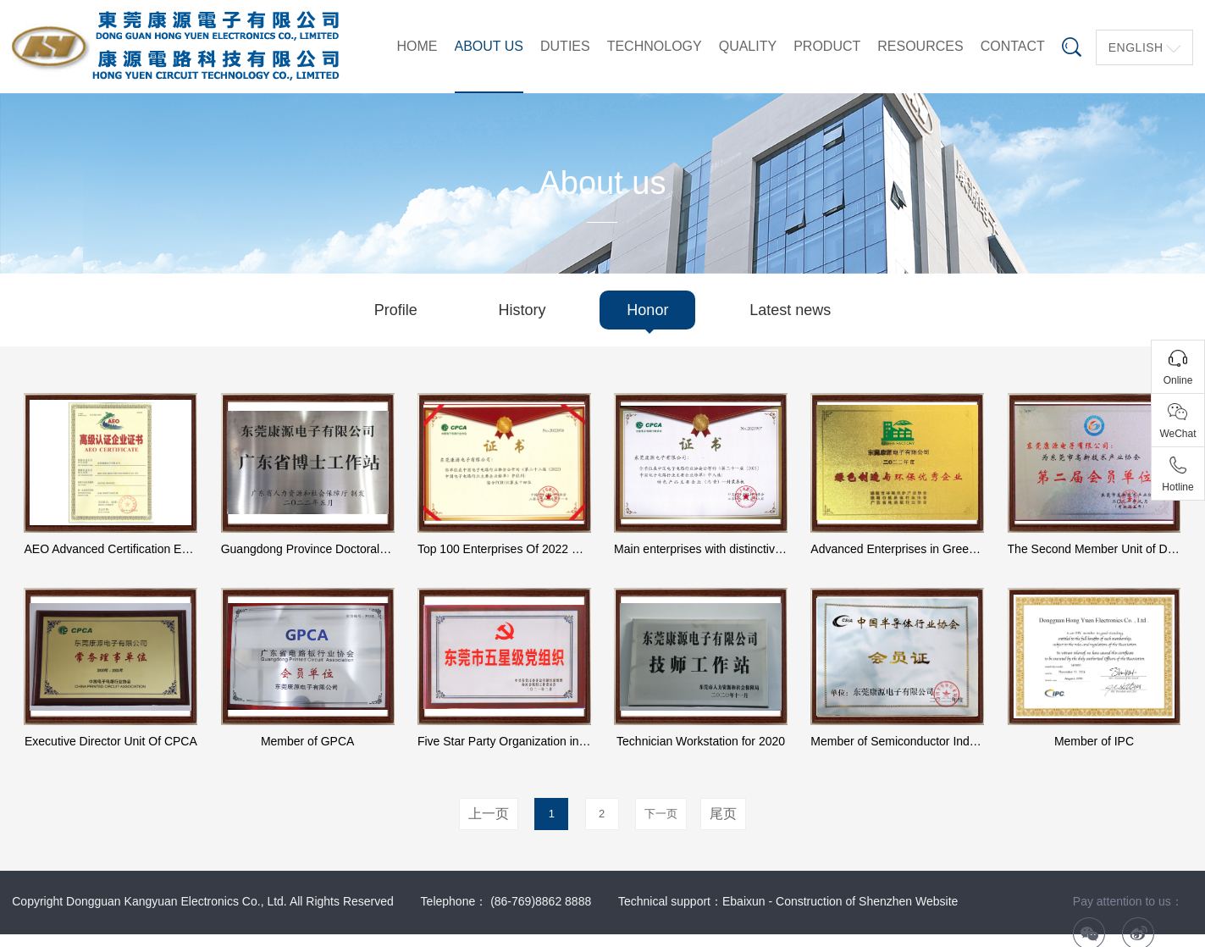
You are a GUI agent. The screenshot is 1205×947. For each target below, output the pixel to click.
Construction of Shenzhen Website (867, 901)
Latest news (790, 310)
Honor (647, 310)
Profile (395, 310)
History (522, 310)
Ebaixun (744, 901)
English (1136, 47)
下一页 (660, 813)
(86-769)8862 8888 (540, 901)
